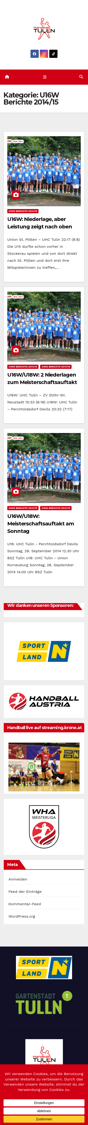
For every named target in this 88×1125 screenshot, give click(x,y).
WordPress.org (21, 916)
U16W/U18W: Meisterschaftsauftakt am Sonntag (40, 523)
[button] (81, 77)
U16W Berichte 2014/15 (23, 211)
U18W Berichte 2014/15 (56, 366)
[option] (44, 651)
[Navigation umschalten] (45, 77)
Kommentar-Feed (24, 904)
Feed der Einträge (25, 891)
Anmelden (17, 879)
